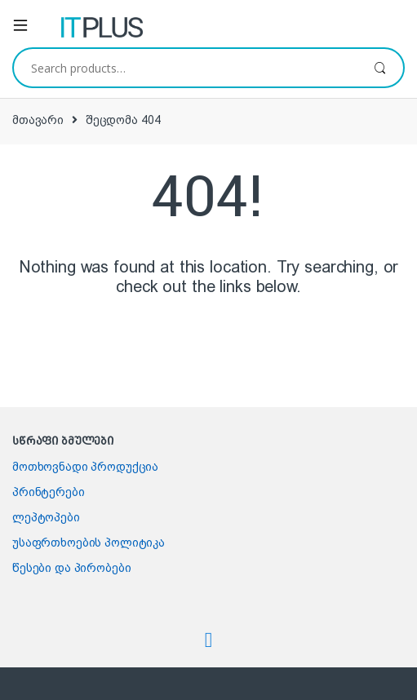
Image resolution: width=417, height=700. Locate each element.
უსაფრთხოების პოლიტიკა (88, 542)
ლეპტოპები (46, 517)
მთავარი (38, 119)
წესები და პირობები (71, 567)
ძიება (380, 67)
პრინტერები (48, 491)
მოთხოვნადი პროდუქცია (85, 466)
